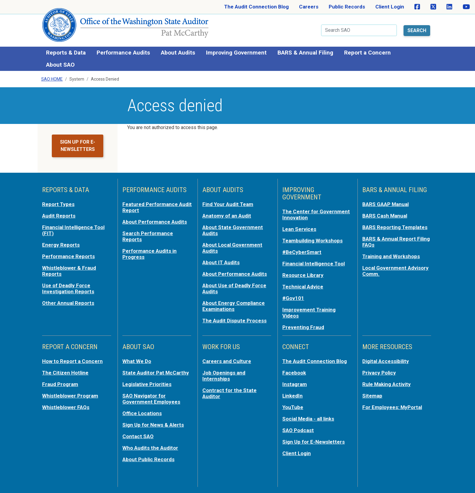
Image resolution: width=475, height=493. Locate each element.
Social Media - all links (308, 418)
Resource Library (303, 275)
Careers (308, 7)
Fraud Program (60, 384)
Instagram (294, 384)
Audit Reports (58, 215)
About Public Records (148, 459)
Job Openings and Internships (223, 375)
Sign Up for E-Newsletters (313, 441)
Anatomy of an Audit (226, 215)
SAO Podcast (298, 430)
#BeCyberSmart (301, 252)
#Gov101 (293, 298)
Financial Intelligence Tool (313, 263)
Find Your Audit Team (227, 204)
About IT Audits (221, 262)
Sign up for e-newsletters (77, 145)
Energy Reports (61, 245)
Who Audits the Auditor (150, 448)
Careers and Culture (226, 361)
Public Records (347, 7)
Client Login (389, 7)
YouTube (292, 407)
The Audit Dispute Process (234, 320)
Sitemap (372, 395)
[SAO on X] (433, 7)
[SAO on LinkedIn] (449, 7)
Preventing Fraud (303, 327)
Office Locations (142, 413)
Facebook (294, 372)
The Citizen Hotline (65, 372)
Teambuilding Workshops (312, 240)
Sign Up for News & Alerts (153, 424)
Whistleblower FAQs (65, 407)
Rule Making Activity (386, 384)
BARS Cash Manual (384, 215)
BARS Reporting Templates (394, 227)
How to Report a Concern (72, 361)
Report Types (58, 204)
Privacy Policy (379, 372)
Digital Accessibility (385, 361)
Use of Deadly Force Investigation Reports (68, 288)
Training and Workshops (391, 256)
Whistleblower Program (70, 395)
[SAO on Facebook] (417, 7)
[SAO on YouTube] (466, 7)
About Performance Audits (154, 221)
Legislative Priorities (147, 384)
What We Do (136, 361)
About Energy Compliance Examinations (233, 306)
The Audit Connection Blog (256, 7)
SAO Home (52, 79)
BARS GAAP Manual (385, 204)
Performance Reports (68, 256)
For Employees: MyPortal (392, 407)
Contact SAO (138, 436)
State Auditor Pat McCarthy (155, 372)
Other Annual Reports (68, 303)
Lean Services (299, 229)
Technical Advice (302, 286)
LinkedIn (292, 395)
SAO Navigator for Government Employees (151, 398)
